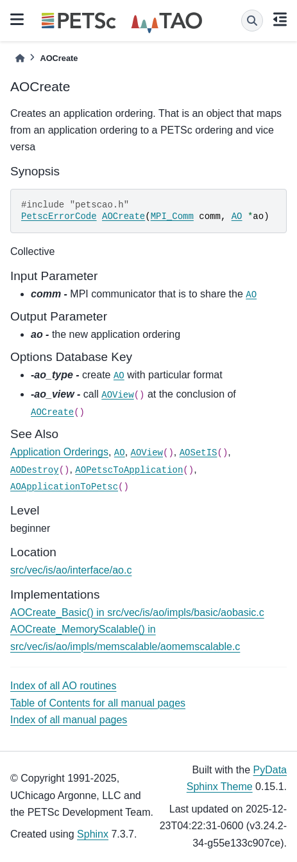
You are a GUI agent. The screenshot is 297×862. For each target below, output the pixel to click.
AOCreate (123, 216)
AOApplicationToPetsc (64, 487)
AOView (117, 395)
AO (237, 216)
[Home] (19, 58)
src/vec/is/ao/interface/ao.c (71, 570)
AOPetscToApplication (129, 470)
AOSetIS (198, 453)
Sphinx (92, 834)
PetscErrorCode (59, 216)
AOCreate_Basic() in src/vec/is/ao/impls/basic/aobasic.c (137, 612)
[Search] (252, 20)
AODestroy (34, 470)
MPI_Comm (172, 216)
